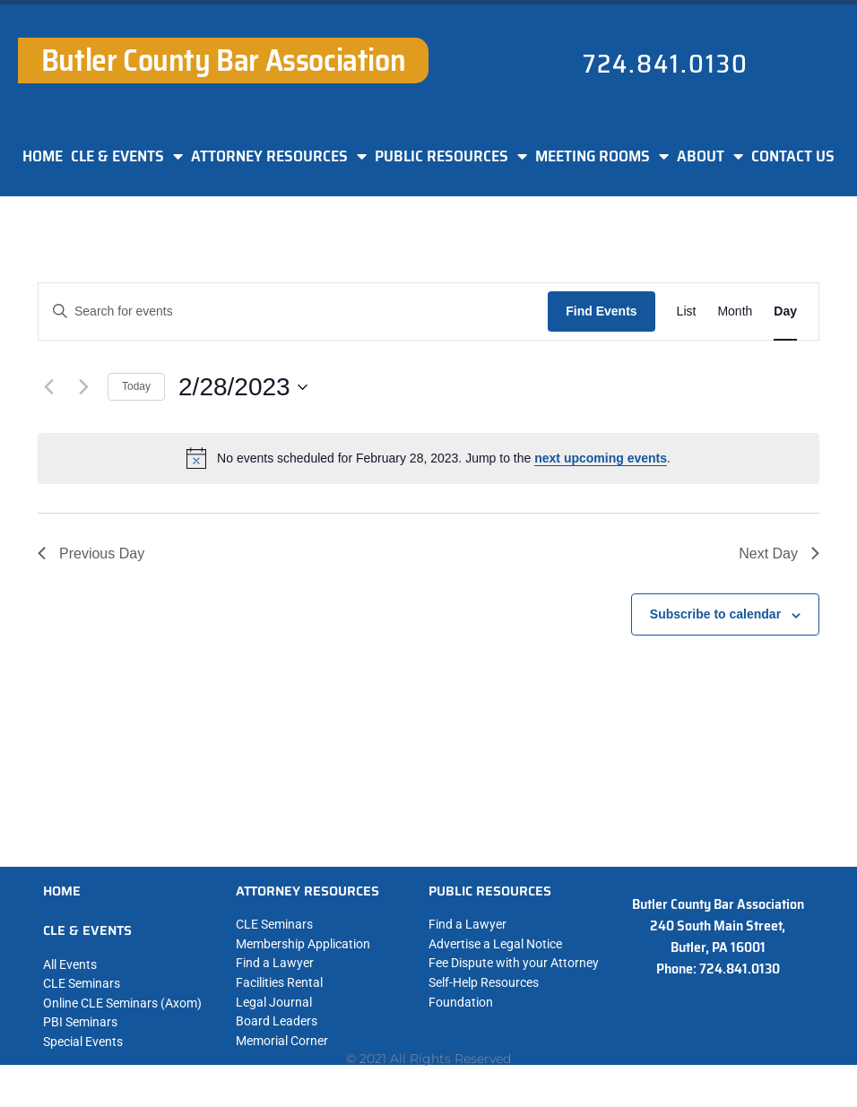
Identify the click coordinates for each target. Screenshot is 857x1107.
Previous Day (91, 553)
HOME (42, 156)
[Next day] (83, 387)
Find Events (601, 311)
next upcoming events (600, 458)
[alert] (428, 458)
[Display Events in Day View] (785, 311)
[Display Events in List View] (687, 311)
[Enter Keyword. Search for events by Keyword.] (293, 311)
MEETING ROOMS (602, 156)
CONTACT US (793, 156)
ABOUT (710, 156)
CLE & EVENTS (127, 156)
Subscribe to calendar (715, 614)
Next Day (779, 553)
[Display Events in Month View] (734, 311)
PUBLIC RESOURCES (451, 156)
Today (136, 386)
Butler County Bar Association (223, 60)
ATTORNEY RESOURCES (279, 156)
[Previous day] (48, 387)
